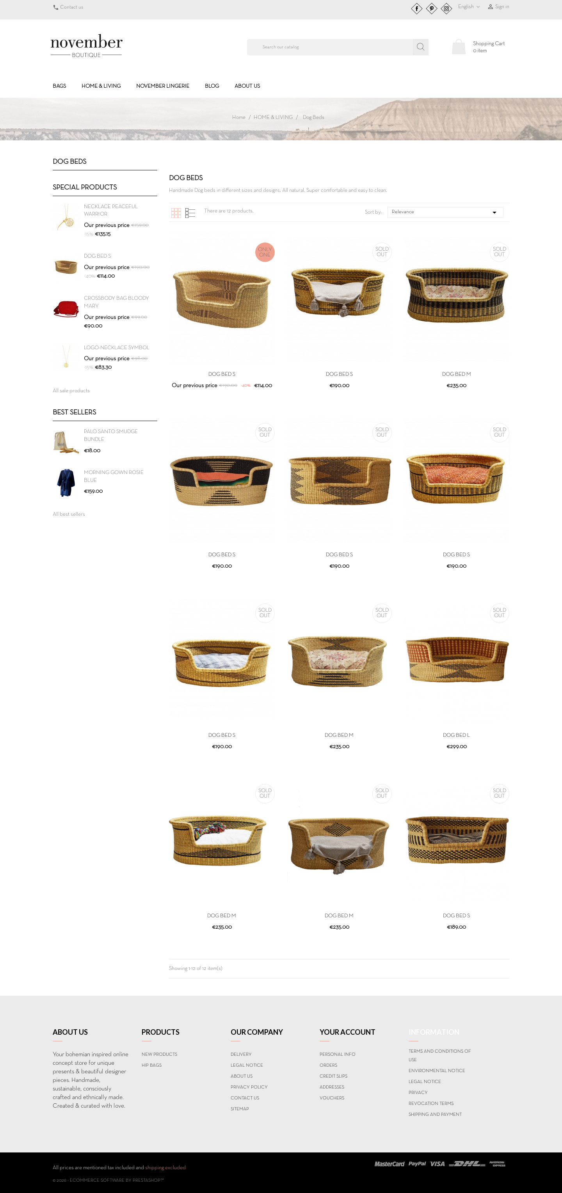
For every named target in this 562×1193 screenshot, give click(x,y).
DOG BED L (456, 735)
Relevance (445, 212)
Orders (328, 1065)
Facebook (417, 8)
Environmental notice (437, 1071)
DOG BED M (456, 374)
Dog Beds (69, 162)
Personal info (338, 1055)
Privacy (418, 1093)
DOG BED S (97, 256)
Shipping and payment (435, 1115)
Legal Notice (247, 1065)
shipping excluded (165, 1167)
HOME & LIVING (101, 86)
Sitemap (240, 1109)
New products (159, 1055)
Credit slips (333, 1076)
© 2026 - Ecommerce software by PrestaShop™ (108, 1180)
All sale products (71, 390)
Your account (347, 1032)
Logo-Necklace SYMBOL (116, 347)
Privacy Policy (249, 1087)
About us (247, 86)
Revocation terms (431, 1104)
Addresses (332, 1087)
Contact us (71, 7)
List (190, 213)
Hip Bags (152, 1065)
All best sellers (69, 514)
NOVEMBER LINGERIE (162, 86)
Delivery (241, 1055)
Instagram (446, 8)
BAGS (59, 86)
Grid (176, 213)
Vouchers (332, 1098)
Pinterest (432, 8)
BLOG (212, 86)
